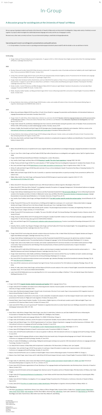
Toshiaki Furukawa (81, 389)
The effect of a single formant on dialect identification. (35, 383)
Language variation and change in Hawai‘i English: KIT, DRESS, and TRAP (64, 360)
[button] (2, 2)
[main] (51, 10)
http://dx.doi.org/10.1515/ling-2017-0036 (22, 179)
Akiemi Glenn (89, 389)
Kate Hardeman (29, 391)
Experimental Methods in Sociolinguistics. (32, 374)
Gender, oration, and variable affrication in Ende (55, 102)
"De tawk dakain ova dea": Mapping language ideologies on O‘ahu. (47, 326)
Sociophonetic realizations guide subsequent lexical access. (46, 221)
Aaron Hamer (20, 391)
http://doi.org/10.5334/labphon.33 (23, 260)
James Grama (12, 391)
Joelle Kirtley (59, 391)
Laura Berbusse (19, 389)
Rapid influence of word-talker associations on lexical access (46, 165)
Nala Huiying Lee (82, 391)
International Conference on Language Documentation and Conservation (31, 130)
